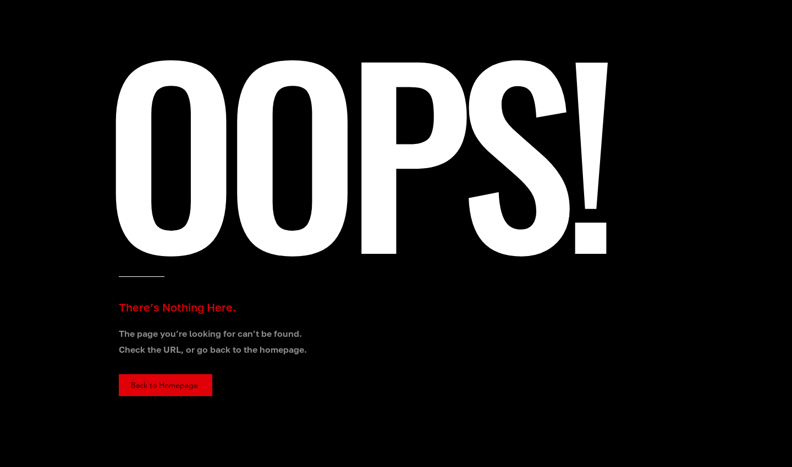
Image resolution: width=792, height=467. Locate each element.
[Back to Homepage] (165, 385)
